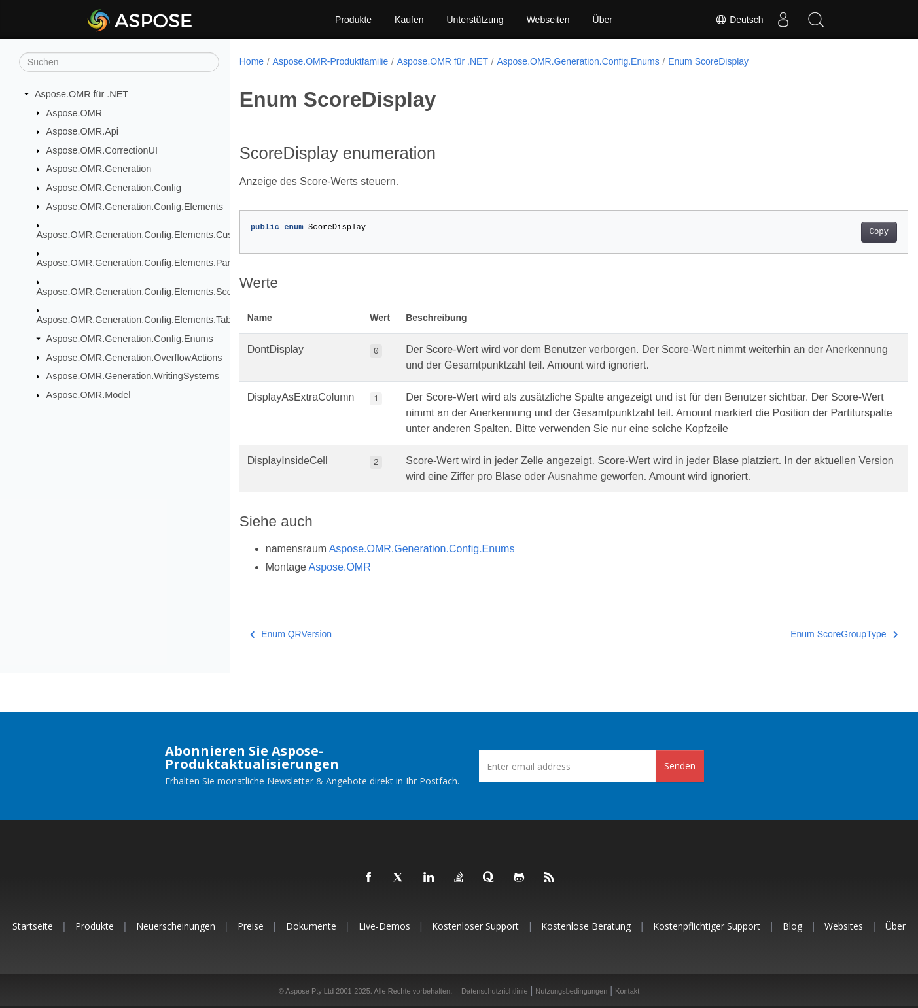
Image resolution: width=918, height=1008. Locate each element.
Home (251, 61)
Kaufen (409, 19)
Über (602, 19)
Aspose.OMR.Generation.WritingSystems (132, 376)
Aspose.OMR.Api (82, 131)
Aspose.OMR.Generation (99, 168)
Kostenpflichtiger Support (706, 926)
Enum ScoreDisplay (708, 61)
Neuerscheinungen (175, 926)
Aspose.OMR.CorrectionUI (102, 150)
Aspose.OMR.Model (88, 395)
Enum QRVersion (291, 634)
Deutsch (739, 19)
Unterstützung (474, 19)
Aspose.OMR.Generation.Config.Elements (134, 206)
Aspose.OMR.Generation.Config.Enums (129, 338)
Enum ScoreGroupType (798, 634)
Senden (680, 766)
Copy (832, 232)
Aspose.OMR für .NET (81, 94)
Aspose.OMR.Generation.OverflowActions (134, 357)
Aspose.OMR (74, 112)
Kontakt (627, 991)
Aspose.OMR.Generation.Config (113, 187)
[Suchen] (119, 62)
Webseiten (548, 19)
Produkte (353, 19)
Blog (792, 926)
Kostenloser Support (475, 926)
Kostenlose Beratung (586, 926)
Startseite (32, 926)
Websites (843, 926)
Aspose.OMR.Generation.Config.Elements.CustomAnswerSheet (171, 234)
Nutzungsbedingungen (571, 991)
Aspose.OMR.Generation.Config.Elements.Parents (143, 263)
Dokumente (311, 926)
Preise (251, 926)
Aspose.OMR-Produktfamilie (331, 61)
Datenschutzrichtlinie (494, 991)
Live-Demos (384, 926)
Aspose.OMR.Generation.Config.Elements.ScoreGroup (152, 291)
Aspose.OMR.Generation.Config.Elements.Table (138, 319)
